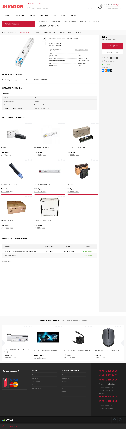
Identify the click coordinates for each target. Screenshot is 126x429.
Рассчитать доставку (109, 61)
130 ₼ (16, 226)
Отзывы (73, 16)
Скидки (63, 16)
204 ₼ (16, 153)
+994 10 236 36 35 (109, 369)
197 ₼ (48, 356)
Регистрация (36, 3)
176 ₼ (49, 153)
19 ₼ (78, 355)
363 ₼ (83, 153)
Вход (29, 3)
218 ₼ (49, 190)
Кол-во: (106, 58)
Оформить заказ (112, 8)
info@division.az (110, 383)
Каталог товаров (12, 24)
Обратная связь (9, 426)
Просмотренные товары (77, 319)
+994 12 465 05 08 (108, 379)
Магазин (7, 16)
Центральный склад (10, 254)
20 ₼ (108, 355)
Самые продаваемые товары (51, 319)
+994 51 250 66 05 (109, 395)
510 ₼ (49, 226)
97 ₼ (83, 190)
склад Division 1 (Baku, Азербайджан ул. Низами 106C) (20, 250)
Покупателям (36, 380)
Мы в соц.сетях (36, 387)
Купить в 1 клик (112, 52)
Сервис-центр (19, 16)
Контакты (35, 377)
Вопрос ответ (43, 16)
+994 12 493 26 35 (108, 374)
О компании (35, 373)
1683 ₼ (17, 355)
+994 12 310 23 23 (108, 400)
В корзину (113, 46)
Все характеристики (81, 50)
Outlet (55, 16)
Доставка (32, 16)
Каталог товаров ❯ (11, 370)
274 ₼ (16, 190)
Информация (35, 384)
